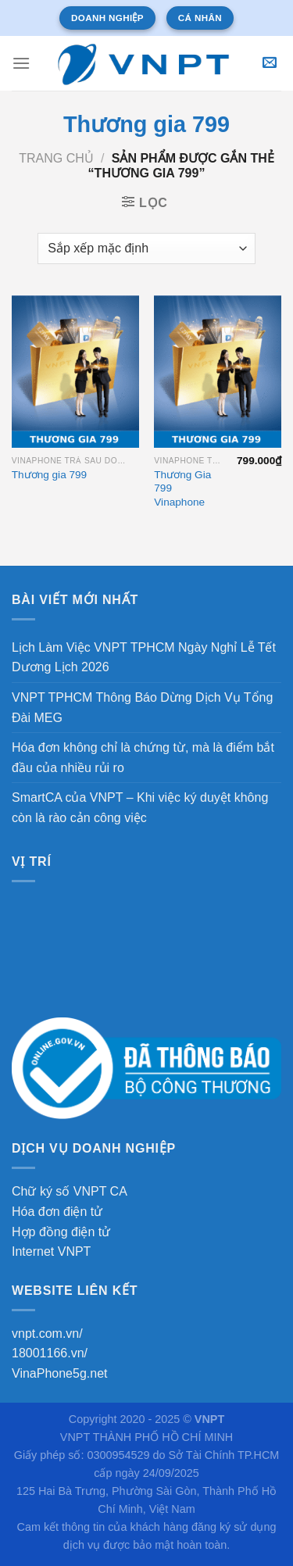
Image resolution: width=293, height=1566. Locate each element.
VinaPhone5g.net (59, 1373)
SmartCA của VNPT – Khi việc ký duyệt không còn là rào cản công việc (140, 807)
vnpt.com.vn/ (47, 1333)
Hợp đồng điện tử (61, 1232)
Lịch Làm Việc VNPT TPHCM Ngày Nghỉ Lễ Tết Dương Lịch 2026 (144, 657)
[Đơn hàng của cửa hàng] (146, 248)
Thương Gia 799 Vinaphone (182, 488)
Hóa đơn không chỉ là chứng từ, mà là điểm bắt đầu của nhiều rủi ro (143, 757)
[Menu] (21, 63)
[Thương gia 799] (75, 371)
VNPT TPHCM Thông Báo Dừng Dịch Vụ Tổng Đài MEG (142, 707)
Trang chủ (56, 158)
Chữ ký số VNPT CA (69, 1191)
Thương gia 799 (49, 475)
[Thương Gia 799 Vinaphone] (217, 371)
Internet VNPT (51, 1251)
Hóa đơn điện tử (57, 1211)
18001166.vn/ (50, 1353)
